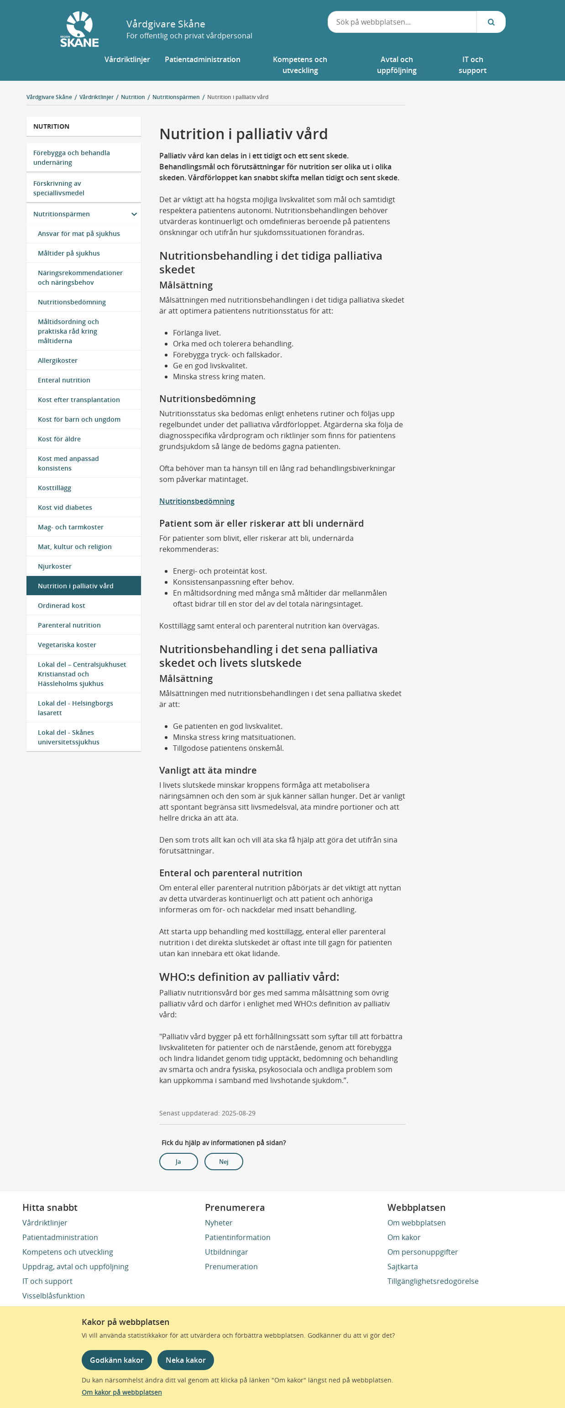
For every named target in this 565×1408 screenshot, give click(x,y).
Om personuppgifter (422, 1252)
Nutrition (51, 126)
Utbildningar (226, 1252)
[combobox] (402, 22)
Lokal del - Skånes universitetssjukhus (68, 737)
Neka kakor (186, 1360)
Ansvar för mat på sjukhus (79, 233)
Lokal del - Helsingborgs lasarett (75, 708)
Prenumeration (231, 1266)
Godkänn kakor (117, 1360)
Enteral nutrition (64, 380)
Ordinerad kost (61, 605)
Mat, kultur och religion (75, 546)
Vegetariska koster (67, 644)
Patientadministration (60, 1237)
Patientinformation (238, 1237)
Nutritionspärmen (61, 213)
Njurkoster (55, 566)
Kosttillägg (54, 487)
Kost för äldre (59, 438)
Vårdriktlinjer (45, 1223)
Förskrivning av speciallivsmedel (58, 188)
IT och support (47, 1281)
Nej (224, 1161)
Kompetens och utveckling (67, 1252)
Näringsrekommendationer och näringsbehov (80, 277)
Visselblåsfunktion (53, 1296)
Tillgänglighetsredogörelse (433, 1281)
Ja (178, 1161)
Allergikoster (58, 360)
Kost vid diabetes (65, 507)
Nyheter (219, 1223)
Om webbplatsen (416, 1223)
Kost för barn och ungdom (79, 419)
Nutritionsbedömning (72, 302)
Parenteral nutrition (69, 625)
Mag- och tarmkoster (71, 527)
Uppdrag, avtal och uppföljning (75, 1266)
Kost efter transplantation (79, 399)
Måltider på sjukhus (69, 253)
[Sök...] (491, 22)
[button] (127, 65)
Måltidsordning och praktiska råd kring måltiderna (68, 331)
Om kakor (404, 1237)
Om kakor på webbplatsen (122, 1392)
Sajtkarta (402, 1266)
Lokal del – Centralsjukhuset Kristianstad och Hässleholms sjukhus (82, 674)
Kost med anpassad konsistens (68, 463)
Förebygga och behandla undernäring (71, 157)
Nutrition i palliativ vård (237, 97)
